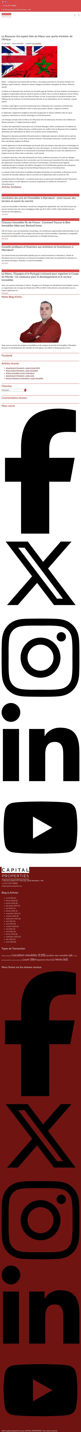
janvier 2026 (10, 903)
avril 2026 (9, 898)
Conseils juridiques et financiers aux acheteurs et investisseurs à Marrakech (37, 248)
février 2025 (10, 911)
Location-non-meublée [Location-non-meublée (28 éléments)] (58, 955)
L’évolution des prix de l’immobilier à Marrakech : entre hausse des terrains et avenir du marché (39, 199)
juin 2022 (9, 939)
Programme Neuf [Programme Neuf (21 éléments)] (45, 959)
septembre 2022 (12, 937)
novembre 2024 (12, 913)
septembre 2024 (12, 919)
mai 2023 (9, 929)
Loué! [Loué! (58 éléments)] (29, 959)
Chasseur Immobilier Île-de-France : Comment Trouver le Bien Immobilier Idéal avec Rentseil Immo (36, 224)
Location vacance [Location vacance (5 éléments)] (16, 960)
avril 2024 (9, 924)
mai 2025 (9, 908)
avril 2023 (9, 931)
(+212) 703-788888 (9, 5)
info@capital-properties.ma (12, 886)
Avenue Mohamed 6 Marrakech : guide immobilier (24, 378)
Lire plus (5, 214)
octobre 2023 (11, 926)
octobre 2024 (11, 916)
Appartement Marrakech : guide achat (20, 376)
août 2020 (10, 942)
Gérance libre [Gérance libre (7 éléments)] (7, 956)
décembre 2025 (12, 906)
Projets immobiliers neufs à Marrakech (20, 373)
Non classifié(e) (36, 43)
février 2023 (10, 934)
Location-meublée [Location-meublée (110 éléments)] (28, 955)
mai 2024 (9, 921)
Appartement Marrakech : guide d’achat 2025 (23, 368)
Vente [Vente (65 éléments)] (61, 959)
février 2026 (10, 900)
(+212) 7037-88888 (10, 883)
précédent (39, 179)
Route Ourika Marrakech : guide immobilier (22, 370)
